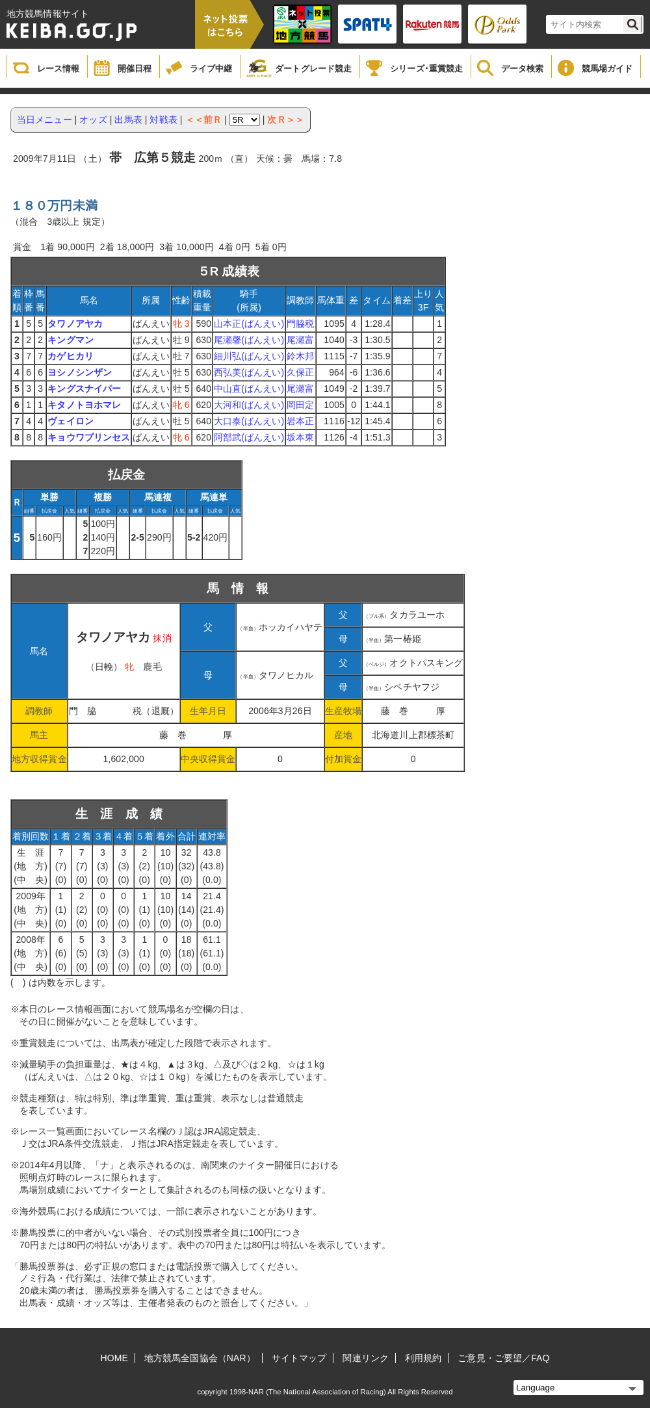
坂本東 (300, 437)
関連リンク (366, 1358)
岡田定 (300, 405)
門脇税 (300, 323)
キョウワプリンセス (88, 437)
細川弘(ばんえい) (249, 356)
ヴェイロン (70, 421)
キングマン (70, 340)
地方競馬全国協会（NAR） (199, 1358)
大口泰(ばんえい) (249, 421)
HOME (114, 1358)
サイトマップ (299, 1358)
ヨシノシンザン (79, 372)
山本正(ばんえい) (249, 323)
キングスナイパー (84, 388)
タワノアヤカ (75, 323)
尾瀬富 (300, 340)
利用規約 (423, 1358)
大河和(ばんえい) (249, 405)
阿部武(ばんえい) (249, 437)
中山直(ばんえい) (249, 388)
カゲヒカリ (70, 356)
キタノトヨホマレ (84, 405)
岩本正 (300, 421)
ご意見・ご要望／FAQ (503, 1358)
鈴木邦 (300, 356)
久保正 (300, 372)
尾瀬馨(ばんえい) (249, 340)
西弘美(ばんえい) (249, 372)
